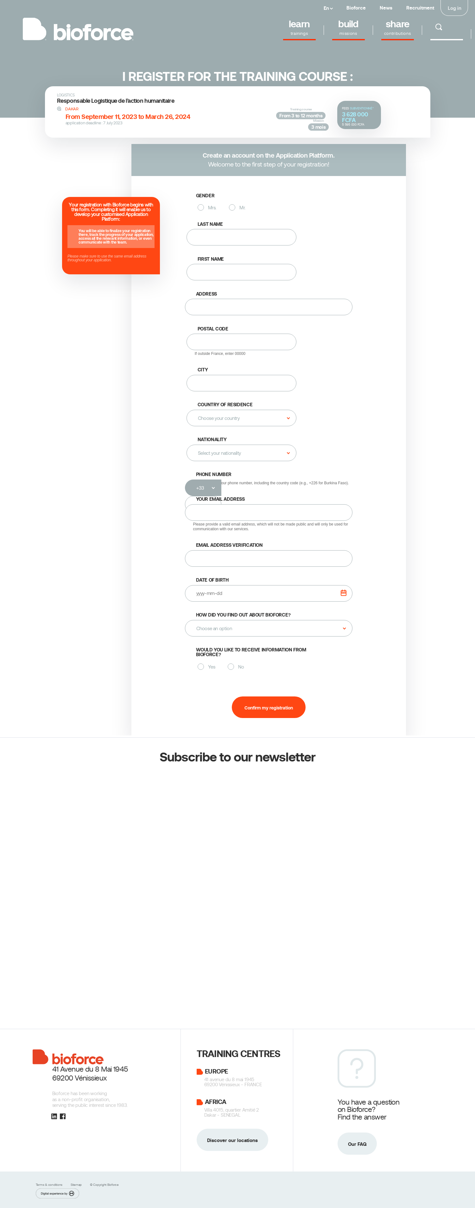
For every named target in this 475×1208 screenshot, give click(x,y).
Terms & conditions (49, 1184)
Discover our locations (232, 1140)
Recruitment (420, 7)
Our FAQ (357, 1144)
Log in (454, 8)
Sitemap (77, 1184)
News (386, 7)
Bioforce (356, 7)
